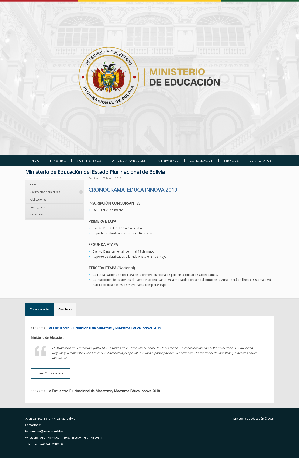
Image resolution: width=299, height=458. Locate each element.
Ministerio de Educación (248, 418)
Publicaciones (38, 199)
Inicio (33, 184)
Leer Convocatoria (50, 373)
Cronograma (37, 207)
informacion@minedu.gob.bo (44, 431)
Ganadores (36, 214)
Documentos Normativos (45, 192)
